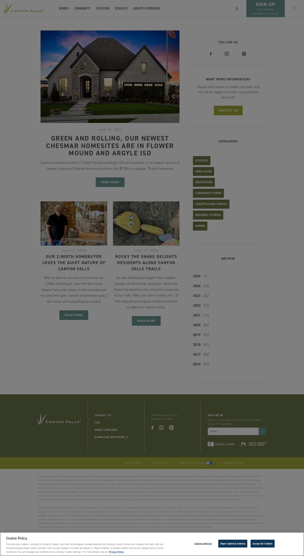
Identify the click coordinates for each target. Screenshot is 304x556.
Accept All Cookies (262, 544)
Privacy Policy (116, 553)
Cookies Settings (203, 544)
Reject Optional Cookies (232, 544)
